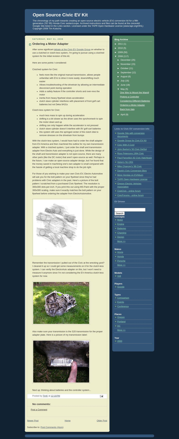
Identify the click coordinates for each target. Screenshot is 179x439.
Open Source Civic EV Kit (60, 14)
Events (120, 302)
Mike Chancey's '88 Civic (129, 166)
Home (68, 420)
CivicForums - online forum (130, 195)
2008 (121, 56)
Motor (120, 220)
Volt (119, 276)
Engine (120, 224)
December (126, 60)
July (123, 81)
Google (120, 287)
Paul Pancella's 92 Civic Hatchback (134, 158)
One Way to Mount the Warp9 (134, 92)
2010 (121, 48)
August (124, 76)
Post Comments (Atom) (52, 427)
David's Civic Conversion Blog (132, 171)
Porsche (121, 261)
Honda (120, 256)
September (126, 72)
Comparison (123, 298)
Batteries (121, 228)
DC (118, 326)
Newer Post (32, 420)
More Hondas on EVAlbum (130, 175)
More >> (121, 241)
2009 (121, 52)
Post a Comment (39, 409)
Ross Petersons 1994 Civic (130, 153)
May (123, 89)
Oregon (121, 317)
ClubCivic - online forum (129, 191)
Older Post (102, 420)
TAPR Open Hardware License (132, 179)
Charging (121, 233)
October (125, 68)
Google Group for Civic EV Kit (131, 140)
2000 (119, 341)
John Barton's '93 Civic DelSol (132, 149)
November (126, 64)
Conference (123, 306)
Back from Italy (127, 109)
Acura (120, 252)
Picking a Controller (129, 97)
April (123, 114)
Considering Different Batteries (135, 101)
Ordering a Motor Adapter (132, 105)
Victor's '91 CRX (125, 162)
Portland (121, 321)
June (123, 85)
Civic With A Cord (125, 145)
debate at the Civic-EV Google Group (72, 49)
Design (120, 237)
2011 (121, 44)
